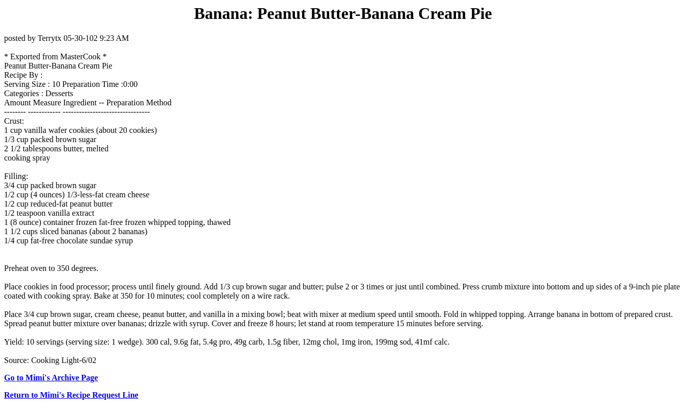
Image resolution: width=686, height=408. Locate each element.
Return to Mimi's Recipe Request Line (71, 395)
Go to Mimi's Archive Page (51, 377)
